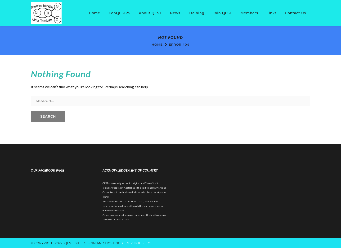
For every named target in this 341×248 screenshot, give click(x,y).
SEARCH (48, 116)
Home (157, 44)
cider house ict (137, 243)
